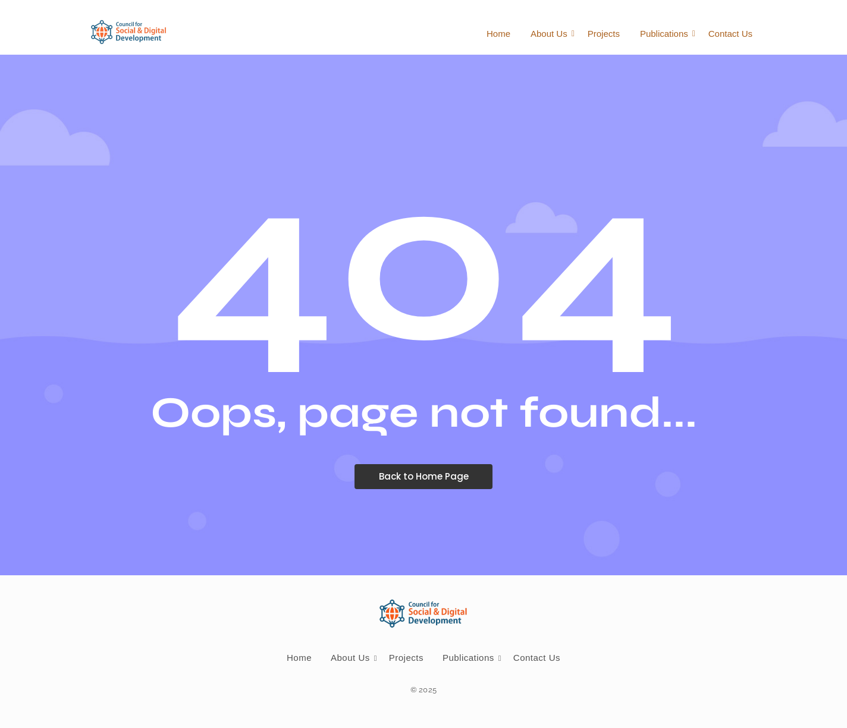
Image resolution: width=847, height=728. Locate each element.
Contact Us (730, 34)
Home (498, 34)
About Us (551, 34)
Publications (666, 34)
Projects (604, 34)
